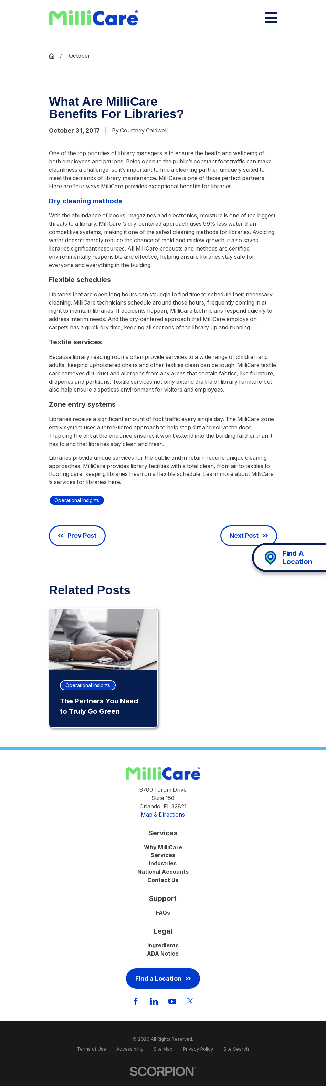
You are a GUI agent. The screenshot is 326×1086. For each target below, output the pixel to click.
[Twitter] (190, 1001)
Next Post (249, 535)
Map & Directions (163, 814)
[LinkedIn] (154, 1001)
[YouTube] (172, 1001)
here (114, 482)
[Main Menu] (271, 18)
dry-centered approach (158, 224)
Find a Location (163, 978)
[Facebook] (135, 1001)
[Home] (93, 18)
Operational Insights (76, 500)
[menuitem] (91, 1049)
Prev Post (77, 535)
